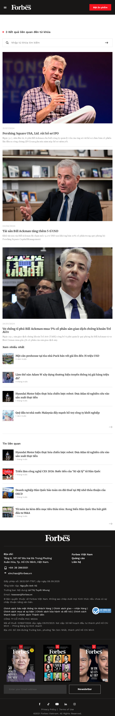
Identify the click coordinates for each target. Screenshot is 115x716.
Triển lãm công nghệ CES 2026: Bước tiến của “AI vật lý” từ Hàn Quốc (57, 471)
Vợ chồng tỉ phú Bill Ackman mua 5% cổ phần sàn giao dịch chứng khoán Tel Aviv (57, 330)
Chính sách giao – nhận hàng (70, 608)
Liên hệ (76, 561)
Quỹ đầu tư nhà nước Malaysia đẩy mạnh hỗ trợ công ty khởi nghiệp (57, 412)
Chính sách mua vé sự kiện (19, 611)
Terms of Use (66, 709)
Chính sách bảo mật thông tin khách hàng (27, 608)
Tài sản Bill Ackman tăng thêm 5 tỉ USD (30, 231)
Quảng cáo (78, 558)
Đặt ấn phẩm (100, 7)
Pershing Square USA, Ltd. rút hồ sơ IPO (31, 133)
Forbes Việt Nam (82, 554)
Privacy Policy (48, 709)
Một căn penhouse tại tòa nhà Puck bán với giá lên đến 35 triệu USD (57, 355)
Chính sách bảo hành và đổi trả (54, 611)
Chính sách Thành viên (31, 614)
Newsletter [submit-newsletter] (85, 689)
